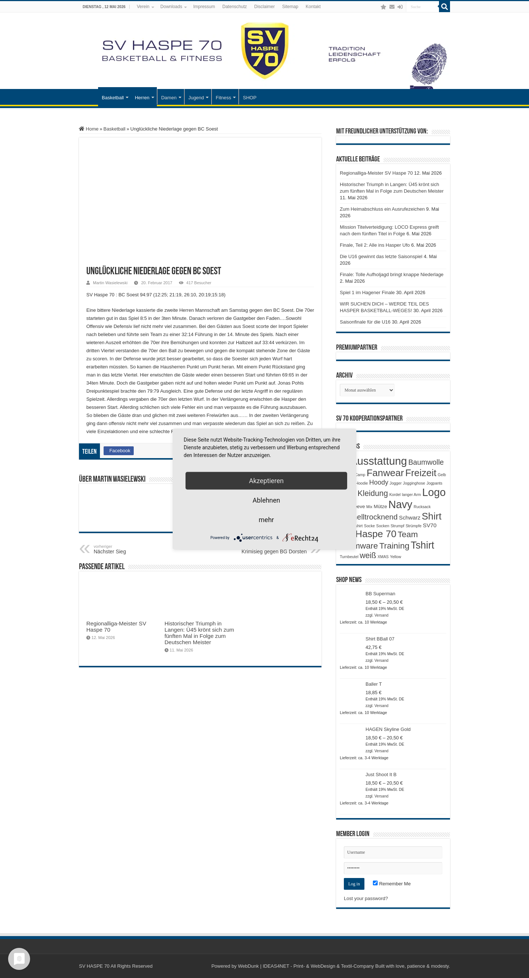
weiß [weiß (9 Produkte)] (368, 555)
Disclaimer (264, 6)
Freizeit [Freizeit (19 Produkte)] (420, 473)
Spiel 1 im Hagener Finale (367, 292)
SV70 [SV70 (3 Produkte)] (429, 525)
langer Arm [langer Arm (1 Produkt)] (411, 494)
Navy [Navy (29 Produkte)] (400, 504)
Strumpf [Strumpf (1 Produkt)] (397, 526)
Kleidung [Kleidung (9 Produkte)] (372, 493)
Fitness (223, 97)
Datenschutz (234, 6)
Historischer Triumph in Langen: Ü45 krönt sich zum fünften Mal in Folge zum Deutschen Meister (199, 632)
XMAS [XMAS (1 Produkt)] (383, 556)
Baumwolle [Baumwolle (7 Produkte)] (426, 462)
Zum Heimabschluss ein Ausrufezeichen (382, 209)
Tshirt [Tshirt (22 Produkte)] (422, 545)
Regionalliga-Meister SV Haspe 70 (376, 173)
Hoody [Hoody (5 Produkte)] (378, 482)
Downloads (171, 6)
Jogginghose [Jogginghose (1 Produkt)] (414, 483)
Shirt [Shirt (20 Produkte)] (432, 516)
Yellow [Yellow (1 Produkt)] (395, 556)
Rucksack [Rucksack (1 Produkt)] (422, 506)
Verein (143, 6)
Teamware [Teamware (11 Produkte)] (359, 545)
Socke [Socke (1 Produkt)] (369, 526)
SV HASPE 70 (94, 966)
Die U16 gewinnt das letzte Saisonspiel (381, 256)
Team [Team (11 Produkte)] (408, 534)
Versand (381, 615)
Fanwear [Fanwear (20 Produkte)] (385, 472)
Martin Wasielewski (110, 283)
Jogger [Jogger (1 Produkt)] (396, 483)
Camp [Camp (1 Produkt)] (360, 474)
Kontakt (313, 6)
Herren (142, 97)
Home (88, 129)
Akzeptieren (266, 481)
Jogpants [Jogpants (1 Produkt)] (434, 483)
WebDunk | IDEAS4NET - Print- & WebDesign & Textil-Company (306, 966)
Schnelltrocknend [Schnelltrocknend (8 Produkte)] (368, 517)
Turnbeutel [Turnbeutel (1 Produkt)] (349, 556)
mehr (266, 520)
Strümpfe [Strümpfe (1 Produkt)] (413, 526)
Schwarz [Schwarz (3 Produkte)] (409, 517)
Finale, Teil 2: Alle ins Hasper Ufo (375, 245)
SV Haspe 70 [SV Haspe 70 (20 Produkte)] (368, 533)
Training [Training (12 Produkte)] (394, 545)
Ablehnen (266, 500)
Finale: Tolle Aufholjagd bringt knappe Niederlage (391, 274)
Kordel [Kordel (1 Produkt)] (395, 494)
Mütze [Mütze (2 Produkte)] (380, 506)
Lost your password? (366, 898)
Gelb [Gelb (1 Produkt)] (442, 474)
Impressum (204, 6)
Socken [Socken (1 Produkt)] (382, 526)
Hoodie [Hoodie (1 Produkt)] (362, 483)
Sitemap (290, 6)
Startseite (88, 96)
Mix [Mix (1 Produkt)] (369, 506)
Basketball (113, 97)
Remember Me (392, 883)
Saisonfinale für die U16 (365, 322)
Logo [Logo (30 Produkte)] (434, 492)
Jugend (196, 97)
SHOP (249, 97)
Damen (169, 97)
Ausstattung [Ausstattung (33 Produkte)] (378, 461)
